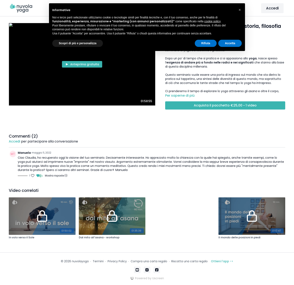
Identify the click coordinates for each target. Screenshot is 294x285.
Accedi (272, 8)
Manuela (24, 153)
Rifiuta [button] (205, 43)
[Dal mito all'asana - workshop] (112, 237)
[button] (239, 10)
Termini (98, 261)
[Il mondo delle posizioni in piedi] (251, 237)
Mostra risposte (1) (56, 175)
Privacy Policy (117, 261)
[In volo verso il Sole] (42, 237)
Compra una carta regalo (149, 261)
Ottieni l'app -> (222, 261)
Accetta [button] (230, 43)
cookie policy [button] (212, 21)
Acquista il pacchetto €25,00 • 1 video (225, 105)
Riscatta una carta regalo (189, 261)
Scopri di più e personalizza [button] (77, 43)
